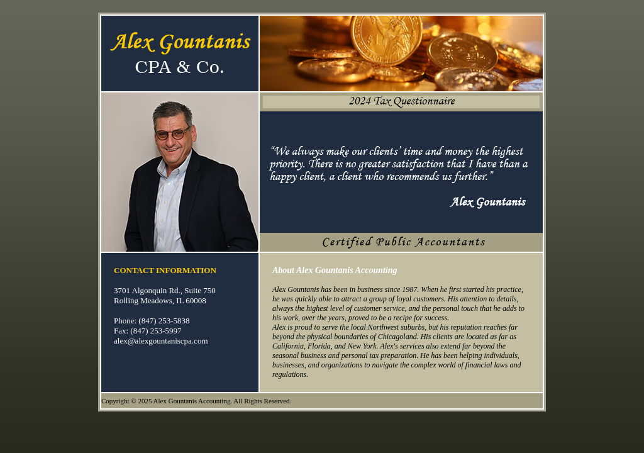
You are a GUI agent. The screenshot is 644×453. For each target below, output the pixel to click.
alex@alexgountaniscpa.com (161, 340)
